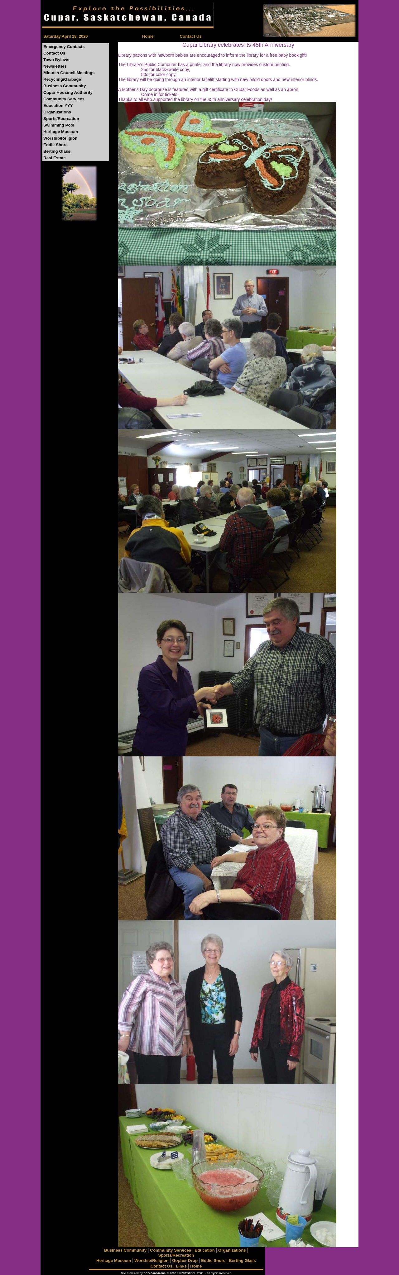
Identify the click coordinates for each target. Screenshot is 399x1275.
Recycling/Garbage (62, 79)
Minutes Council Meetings (68, 72)
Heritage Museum (60, 131)
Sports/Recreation (61, 118)
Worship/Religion (60, 138)
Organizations (57, 112)
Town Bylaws (56, 59)
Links (181, 1266)
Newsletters (55, 66)
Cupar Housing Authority (68, 92)
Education (204, 1250)
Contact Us (190, 36)
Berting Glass (56, 151)
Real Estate (54, 158)
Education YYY (58, 105)
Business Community (64, 86)
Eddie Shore (55, 144)
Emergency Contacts (64, 46)
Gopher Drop (185, 1260)
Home (148, 36)
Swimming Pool (58, 125)
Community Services (63, 99)
